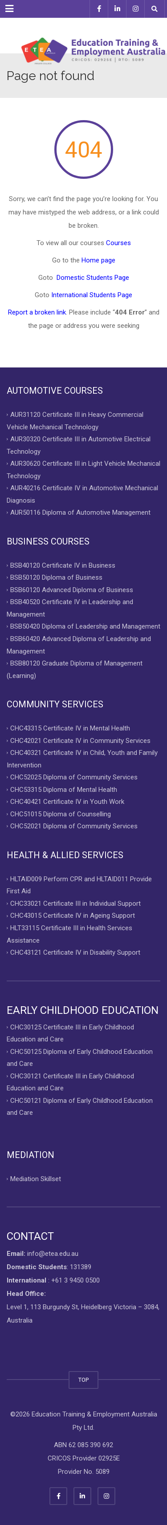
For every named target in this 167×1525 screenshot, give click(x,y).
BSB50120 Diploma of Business (56, 577)
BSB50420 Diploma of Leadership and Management (85, 626)
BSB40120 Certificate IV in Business (62, 565)
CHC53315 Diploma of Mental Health (63, 789)
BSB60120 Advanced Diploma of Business (71, 589)
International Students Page (91, 295)
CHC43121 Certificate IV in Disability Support (75, 952)
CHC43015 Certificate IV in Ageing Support (72, 916)
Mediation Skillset (35, 1178)
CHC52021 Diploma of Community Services (74, 826)
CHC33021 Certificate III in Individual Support (75, 903)
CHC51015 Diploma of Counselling (60, 814)
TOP (83, 1379)
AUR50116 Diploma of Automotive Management (80, 512)
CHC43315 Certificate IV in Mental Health (70, 728)
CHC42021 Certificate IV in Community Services (80, 740)
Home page (98, 260)
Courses (118, 243)
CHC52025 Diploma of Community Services (74, 777)
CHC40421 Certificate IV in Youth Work (67, 802)
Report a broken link (37, 312)
